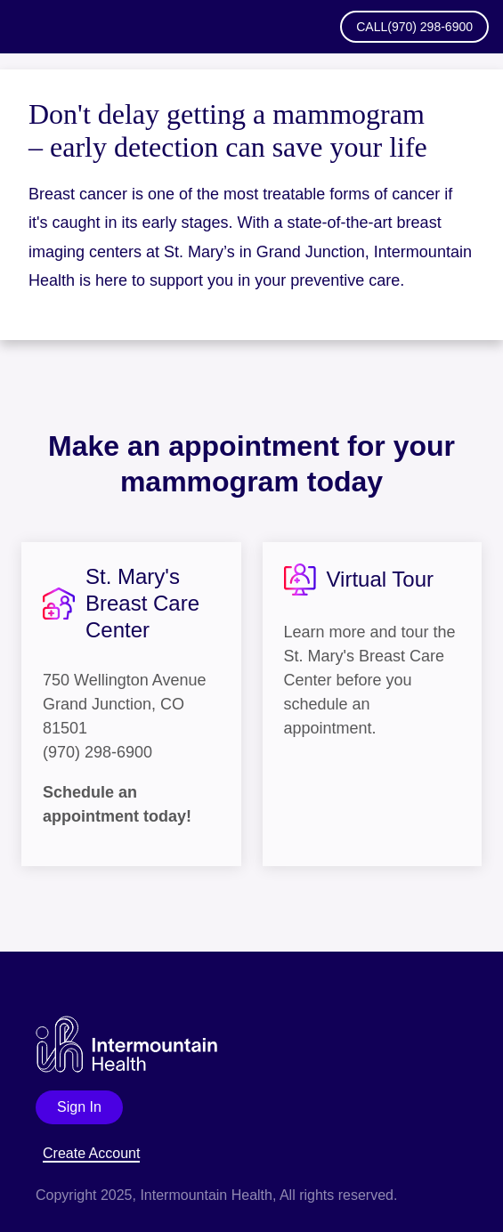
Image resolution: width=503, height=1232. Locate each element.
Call (414, 27)
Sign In (79, 1106)
